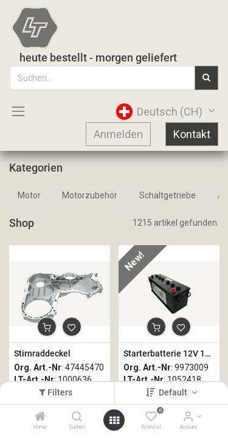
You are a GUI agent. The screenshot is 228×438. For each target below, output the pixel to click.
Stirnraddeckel (42, 353)
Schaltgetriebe (167, 195)
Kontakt (191, 134)
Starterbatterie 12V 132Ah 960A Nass (169, 353)
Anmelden (118, 134)
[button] (47, 326)
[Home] (40, 417)
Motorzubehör (89, 195)
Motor (29, 195)
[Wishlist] (151, 417)
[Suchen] (77, 417)
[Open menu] (114, 420)
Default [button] (174, 392)
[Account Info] (188, 417)
